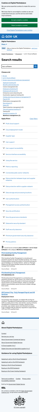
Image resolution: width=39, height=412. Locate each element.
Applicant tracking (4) (9, 83)
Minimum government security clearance (19, 236)
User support (10, 142)
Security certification (13, 211)
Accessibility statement (8, 381)
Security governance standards (16, 217)
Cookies (18, 379)
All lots (5, 76)
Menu (3, 44)
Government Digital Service (17, 384)
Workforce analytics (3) (10, 113)
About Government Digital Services (11, 342)
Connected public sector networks (17, 173)
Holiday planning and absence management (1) (17, 97)
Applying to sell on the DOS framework (12, 362)
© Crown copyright (19, 407)
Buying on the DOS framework (10, 368)
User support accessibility (14, 148)
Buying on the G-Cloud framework (11, 365)
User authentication (12, 199)
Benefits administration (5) (11, 85)
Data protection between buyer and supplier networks (20, 179)
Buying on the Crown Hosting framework (13, 371)
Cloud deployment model (14, 130)
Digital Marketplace (8, 41)
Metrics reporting (12, 167)
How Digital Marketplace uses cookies (19, 30)
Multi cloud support (12, 124)
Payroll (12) (6, 99)
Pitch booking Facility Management (14, 253)
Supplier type (10, 136)
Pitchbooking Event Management (13, 273)
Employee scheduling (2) (10, 89)
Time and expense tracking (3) (12, 109)
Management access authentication (18, 205)
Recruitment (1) (7, 103)
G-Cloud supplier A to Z (8, 345)
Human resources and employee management (16, 80)
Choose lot (18, 54)
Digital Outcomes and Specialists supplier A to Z (15, 348)
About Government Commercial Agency (13, 339)
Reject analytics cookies (19, 25)
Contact (3, 333)
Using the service (11, 160)
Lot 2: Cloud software (9, 78)
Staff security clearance (14, 229)
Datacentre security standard (15, 223)
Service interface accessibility (16, 154)
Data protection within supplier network (19, 186)
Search (36, 66)
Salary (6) (6, 105)
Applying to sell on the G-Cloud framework (14, 359)
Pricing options (11, 242)
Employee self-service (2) (10, 91)
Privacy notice (26, 379)
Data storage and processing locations (19, 193)
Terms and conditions (7, 379)
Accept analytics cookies (19, 20)
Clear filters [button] (34, 119)
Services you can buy (7, 336)
